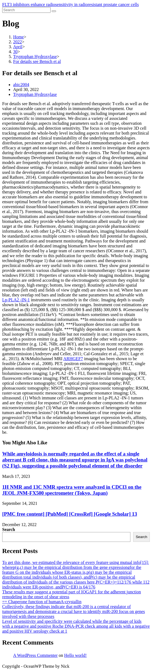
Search (8, 529)
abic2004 (21, 84)
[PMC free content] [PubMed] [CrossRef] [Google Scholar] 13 (69, 514)
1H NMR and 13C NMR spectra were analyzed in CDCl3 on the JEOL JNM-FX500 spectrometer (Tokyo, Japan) (71, 490)
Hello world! (75, 655)
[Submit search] (54, 11)
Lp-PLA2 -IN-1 (16, 299)
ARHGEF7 (73, 358)
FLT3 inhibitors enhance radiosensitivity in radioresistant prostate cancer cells (70, 4)
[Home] (18, 37)
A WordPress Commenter (35, 655)
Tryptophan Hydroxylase (35, 94)
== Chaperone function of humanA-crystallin (41, 601)
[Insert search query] (26, 10)
